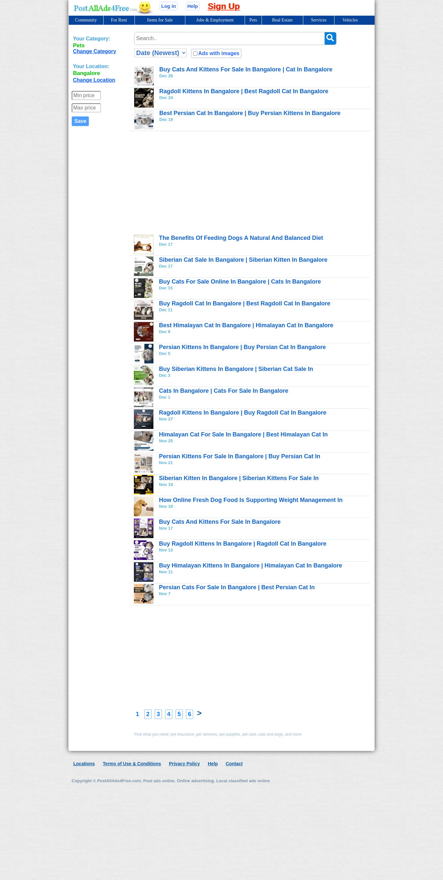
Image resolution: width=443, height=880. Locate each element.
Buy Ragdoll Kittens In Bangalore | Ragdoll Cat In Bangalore (242, 543)
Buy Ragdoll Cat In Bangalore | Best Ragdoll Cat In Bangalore (244, 303)
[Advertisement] (252, 182)
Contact (234, 763)
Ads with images (218, 53)
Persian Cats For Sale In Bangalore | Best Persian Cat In (237, 587)
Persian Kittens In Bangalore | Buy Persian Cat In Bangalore (242, 347)
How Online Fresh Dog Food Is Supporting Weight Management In (251, 500)
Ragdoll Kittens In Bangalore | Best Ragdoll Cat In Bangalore (243, 91)
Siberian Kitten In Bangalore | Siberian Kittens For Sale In (239, 478)
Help (192, 6)
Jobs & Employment (215, 20)
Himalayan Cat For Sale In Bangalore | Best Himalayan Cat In (243, 434)
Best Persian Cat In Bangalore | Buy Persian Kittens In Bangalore (249, 113)
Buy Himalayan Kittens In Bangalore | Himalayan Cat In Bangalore (250, 565)
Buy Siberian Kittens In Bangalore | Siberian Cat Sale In (236, 369)
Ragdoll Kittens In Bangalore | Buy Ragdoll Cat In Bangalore (242, 412)
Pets (253, 20)
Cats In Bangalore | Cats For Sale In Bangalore (223, 391)
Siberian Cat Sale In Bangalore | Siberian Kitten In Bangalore (243, 260)
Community (86, 20)
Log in (168, 6)
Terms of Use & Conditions (132, 763)
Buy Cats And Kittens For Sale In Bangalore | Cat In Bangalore (245, 69)
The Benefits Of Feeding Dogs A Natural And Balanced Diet (241, 238)
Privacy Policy (184, 763)
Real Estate (282, 20)
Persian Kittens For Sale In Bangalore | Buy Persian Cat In (239, 456)
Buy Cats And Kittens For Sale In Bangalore (219, 522)
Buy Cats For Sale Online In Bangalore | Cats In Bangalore (240, 281)
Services (318, 20)
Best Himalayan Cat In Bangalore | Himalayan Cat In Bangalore (246, 325)
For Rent (119, 20)
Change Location (94, 80)
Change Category (94, 51)
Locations (84, 763)
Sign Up (224, 6)
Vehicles (350, 20)
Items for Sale (160, 20)
